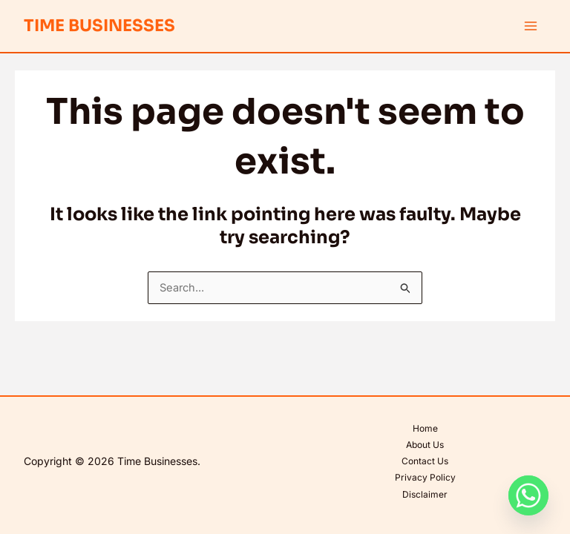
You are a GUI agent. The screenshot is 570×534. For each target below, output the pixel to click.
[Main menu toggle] (531, 26)
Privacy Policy (425, 477)
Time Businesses (99, 26)
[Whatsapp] (528, 495)
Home (425, 428)
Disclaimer (425, 494)
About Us (425, 444)
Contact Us (425, 461)
